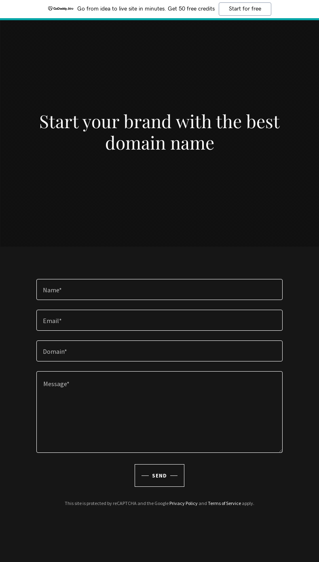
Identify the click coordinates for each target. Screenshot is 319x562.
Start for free (245, 9)
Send (159, 475)
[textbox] (159, 289)
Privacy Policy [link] (183, 503)
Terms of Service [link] (224, 503)
